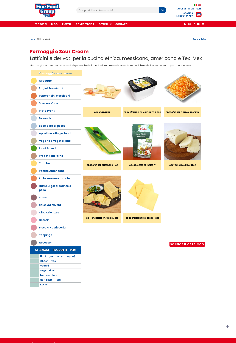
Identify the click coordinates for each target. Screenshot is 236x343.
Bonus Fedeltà (85, 24)
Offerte (104, 24)
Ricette (66, 24)
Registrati (194, 8)
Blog (54, 24)
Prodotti (40, 24)
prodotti (46, 39)
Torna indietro (199, 39)
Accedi (181, 8)
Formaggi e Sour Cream (59, 51)
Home (32, 39)
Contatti (121, 24)
